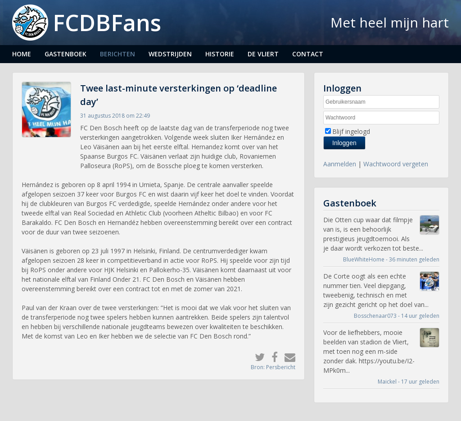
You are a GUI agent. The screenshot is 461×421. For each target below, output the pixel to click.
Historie (219, 54)
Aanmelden (339, 164)
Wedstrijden (170, 54)
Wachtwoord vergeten (395, 164)
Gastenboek (65, 54)
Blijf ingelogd (351, 131)
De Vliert (263, 54)
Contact (307, 54)
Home (21, 54)
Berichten (117, 54)
